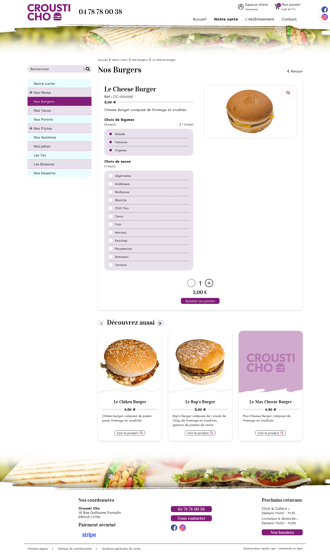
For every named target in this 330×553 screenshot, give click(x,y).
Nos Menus (42, 92)
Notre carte (226, 19)
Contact (289, 19)
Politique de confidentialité (75, 548)
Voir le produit (127, 433)
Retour (297, 71)
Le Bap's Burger (200, 401)
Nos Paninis (43, 119)
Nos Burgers (44, 101)
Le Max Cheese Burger (271, 401)
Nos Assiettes (45, 137)
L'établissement (260, 19)
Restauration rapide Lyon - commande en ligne (273, 548)
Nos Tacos (42, 110)
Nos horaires (282, 532)
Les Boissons (44, 164)
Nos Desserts (44, 173)
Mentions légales (38, 548)
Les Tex (40, 155)
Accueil (199, 19)
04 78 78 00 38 (100, 12)
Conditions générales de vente (121, 548)
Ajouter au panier (200, 301)
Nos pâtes (42, 146)
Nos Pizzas (43, 128)
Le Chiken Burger (130, 401)
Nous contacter (191, 518)
